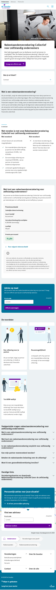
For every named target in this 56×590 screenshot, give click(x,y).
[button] (5, 1)
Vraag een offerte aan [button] (13, 64)
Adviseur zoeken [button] (11, 526)
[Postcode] (28, 298)
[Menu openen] (52, 6)
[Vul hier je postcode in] (18, 302)
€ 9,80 (9, 238)
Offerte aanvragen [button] (12, 308)
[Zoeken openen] (48, 6)
